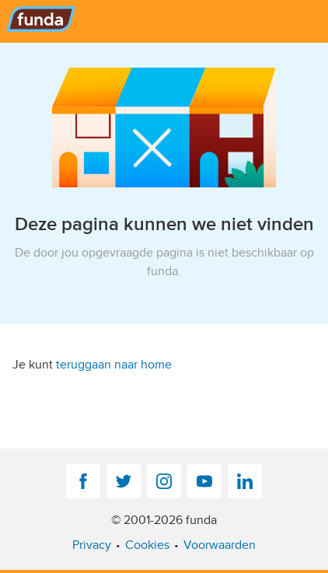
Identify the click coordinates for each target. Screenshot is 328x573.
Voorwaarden (219, 545)
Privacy (91, 545)
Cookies (147, 545)
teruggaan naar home (114, 364)
